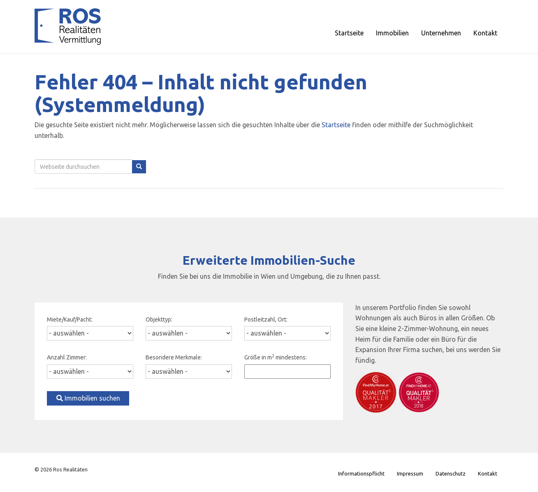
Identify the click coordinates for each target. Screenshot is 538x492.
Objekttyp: (159, 319)
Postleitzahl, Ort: (266, 319)
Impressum (410, 473)
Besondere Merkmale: (174, 357)
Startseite (336, 124)
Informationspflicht (361, 473)
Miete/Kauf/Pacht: (70, 319)
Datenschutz (451, 473)
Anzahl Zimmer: (67, 357)
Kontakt (487, 473)
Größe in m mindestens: (275, 357)
